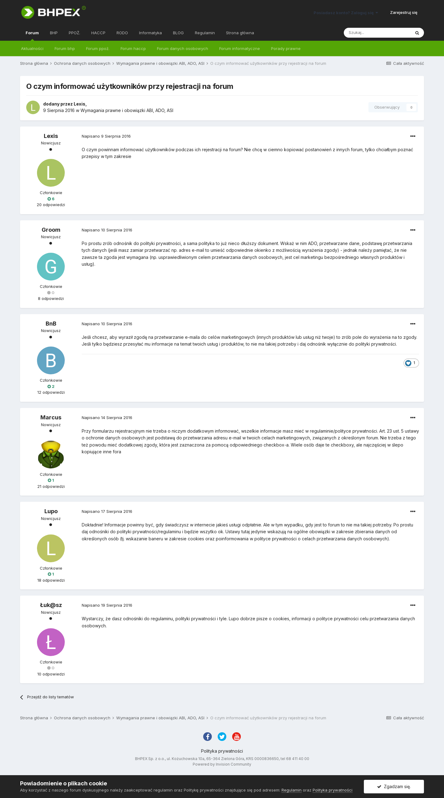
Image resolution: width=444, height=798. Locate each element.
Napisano (106, 136)
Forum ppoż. (97, 48)
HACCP (98, 32)
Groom (51, 230)
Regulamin (205, 32)
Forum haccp (133, 48)
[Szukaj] (377, 33)
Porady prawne (286, 48)
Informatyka (150, 32)
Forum (32, 35)
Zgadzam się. (394, 786)
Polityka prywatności (222, 751)
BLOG (178, 32)
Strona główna (240, 32)
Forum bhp (65, 48)
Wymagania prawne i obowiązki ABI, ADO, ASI (126, 110)
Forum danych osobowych (182, 48)
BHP (54, 32)
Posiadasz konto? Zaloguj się (346, 12)
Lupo (51, 511)
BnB (51, 323)
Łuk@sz (51, 605)
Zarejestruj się (403, 12)
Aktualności (32, 48)
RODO (122, 32)
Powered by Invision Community (222, 764)
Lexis (79, 103)
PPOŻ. (74, 32)
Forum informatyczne (239, 48)
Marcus (50, 417)
